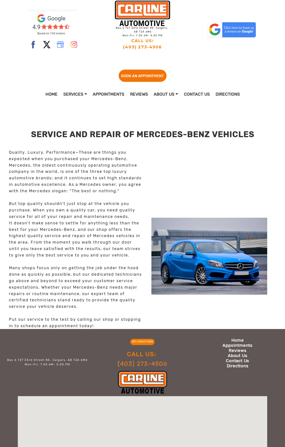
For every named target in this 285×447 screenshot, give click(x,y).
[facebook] (33, 44)
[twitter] (47, 44)
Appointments (108, 94)
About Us (166, 94)
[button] (143, 76)
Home (51, 94)
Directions (228, 94)
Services (75, 94)
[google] (60, 44)
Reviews (139, 94)
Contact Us (197, 94)
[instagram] (74, 44)
